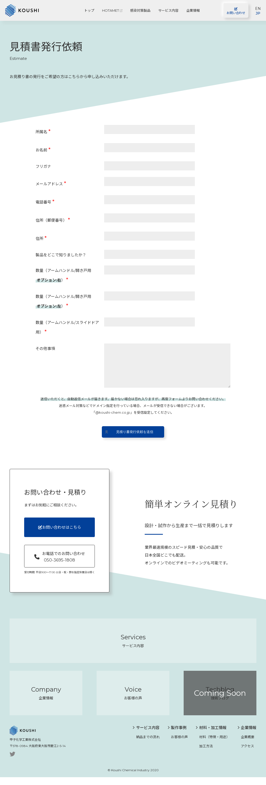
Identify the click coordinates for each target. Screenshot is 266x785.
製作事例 (177, 735)
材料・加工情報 (211, 735)
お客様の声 (178, 744)
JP (258, 13)
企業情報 (193, 10)
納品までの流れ (146, 744)
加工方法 (204, 754)
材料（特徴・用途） (213, 744)
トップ (89, 10)
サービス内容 (168, 10)
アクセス (245, 754)
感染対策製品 (140, 10)
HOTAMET (112, 10)
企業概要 (246, 744)
